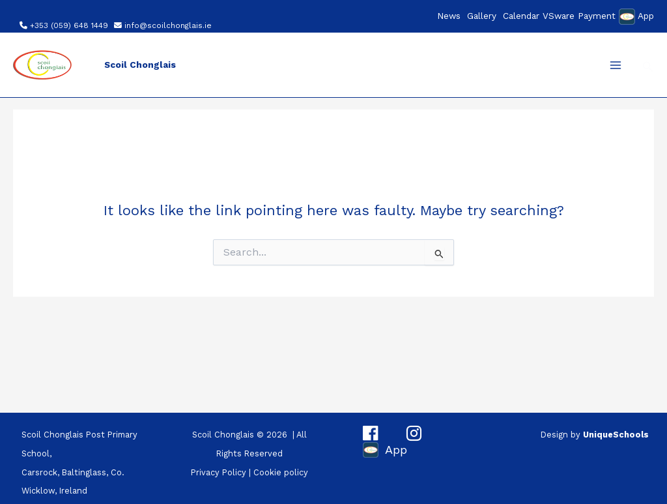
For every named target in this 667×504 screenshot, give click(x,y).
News (449, 15)
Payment (597, 15)
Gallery (481, 15)
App (646, 15)
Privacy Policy (218, 472)
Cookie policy (280, 472)
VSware (559, 15)
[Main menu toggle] (615, 65)
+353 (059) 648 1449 (69, 25)
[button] (648, 67)
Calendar (521, 15)
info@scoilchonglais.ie (168, 25)
